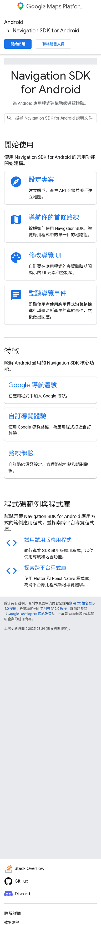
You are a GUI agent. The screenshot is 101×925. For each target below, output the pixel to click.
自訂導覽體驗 (27, 416)
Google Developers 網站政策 (30, 614)
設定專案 (41, 180)
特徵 (11, 350)
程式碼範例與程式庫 (37, 504)
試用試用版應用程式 (48, 540)
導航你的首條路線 (54, 218)
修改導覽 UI (45, 255)
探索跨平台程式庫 (45, 568)
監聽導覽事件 (48, 293)
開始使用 (18, 44)
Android (13, 22)
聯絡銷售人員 (53, 44)
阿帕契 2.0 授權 (55, 609)
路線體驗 (21, 453)
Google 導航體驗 (32, 385)
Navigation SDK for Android (46, 30)
